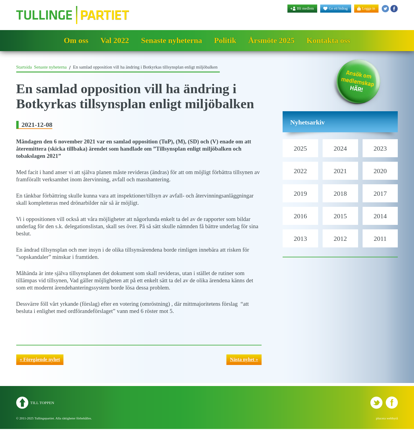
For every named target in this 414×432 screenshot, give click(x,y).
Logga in (368, 8)
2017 (380, 193)
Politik (225, 40)
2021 (340, 171)
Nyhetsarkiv (307, 122)
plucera (381, 418)
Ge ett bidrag (338, 8)
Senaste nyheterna (171, 40)
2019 (300, 193)
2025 (300, 148)
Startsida (24, 67)
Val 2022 (114, 40)
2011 (380, 238)
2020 (380, 171)
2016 (300, 216)
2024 (340, 148)
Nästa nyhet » (244, 359)
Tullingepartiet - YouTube (394, 9)
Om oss (76, 40)
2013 (300, 238)
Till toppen (42, 402)
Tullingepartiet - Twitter (385, 9)
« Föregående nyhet (40, 359)
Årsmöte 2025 (271, 40)
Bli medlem (305, 8)
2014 (380, 216)
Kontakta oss (328, 40)
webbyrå (392, 418)
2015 (340, 216)
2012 (340, 238)
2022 (300, 171)
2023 (380, 148)
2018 (340, 193)
